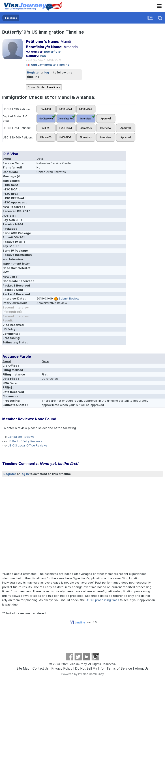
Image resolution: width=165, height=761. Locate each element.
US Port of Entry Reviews (25, 441)
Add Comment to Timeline (50, 64)
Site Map (23, 668)
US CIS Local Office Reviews (27, 445)
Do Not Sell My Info (89, 668)
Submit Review (69, 298)
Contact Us (40, 668)
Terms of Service (119, 668)
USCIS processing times (102, 600)
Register (33, 72)
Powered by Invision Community (82, 674)
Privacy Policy (61, 668)
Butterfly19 (52, 51)
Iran (43, 56)
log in (48, 72)
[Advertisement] (43, 524)
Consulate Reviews (21, 436)
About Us (141, 668)
